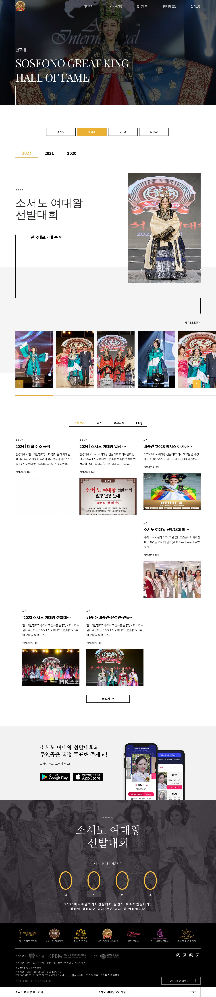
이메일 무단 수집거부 (74, 962)
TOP (193, 992)
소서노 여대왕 (115, 6)
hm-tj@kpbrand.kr (75, 975)
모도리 (123, 132)
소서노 (61, 132)
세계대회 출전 (168, 6)
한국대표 (142, 6)
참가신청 (196, 6)
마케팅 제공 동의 (54, 962)
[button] (197, 384)
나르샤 (154, 132)
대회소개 (88, 6)
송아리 (92, 132)
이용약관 (19, 962)
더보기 (106, 699)
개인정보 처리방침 (35, 962)
